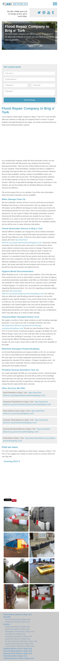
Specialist (7, 617)
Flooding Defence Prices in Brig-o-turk (17, 649)
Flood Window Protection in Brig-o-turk (19, 646)
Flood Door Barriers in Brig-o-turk (17, 639)
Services (6, 624)
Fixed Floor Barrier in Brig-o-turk (17, 629)
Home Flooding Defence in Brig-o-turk (17, 651)
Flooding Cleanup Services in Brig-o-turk (18, 658)
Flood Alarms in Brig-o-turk (15, 634)
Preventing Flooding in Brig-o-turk (18, 619)
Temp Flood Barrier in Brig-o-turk (17, 627)
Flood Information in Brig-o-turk (15, 656)
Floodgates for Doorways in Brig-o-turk (19, 632)
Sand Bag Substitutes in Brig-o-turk (18, 636)
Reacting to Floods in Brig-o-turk (17, 622)
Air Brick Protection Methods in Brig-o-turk (21, 641)
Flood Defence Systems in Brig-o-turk (17, 614)
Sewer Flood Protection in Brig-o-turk (19, 644)
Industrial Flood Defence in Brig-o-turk (17, 653)
